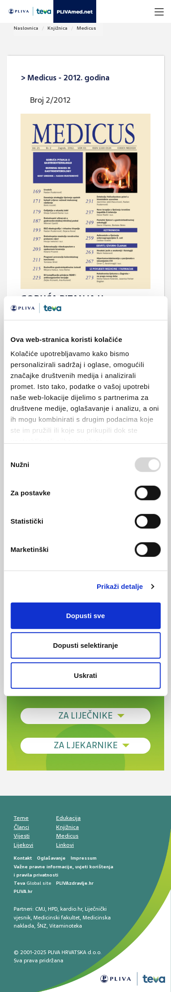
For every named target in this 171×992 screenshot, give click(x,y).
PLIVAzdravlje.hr (74, 883)
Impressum (84, 858)
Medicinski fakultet (56, 917)
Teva (19, 883)
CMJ (40, 909)
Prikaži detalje (120, 586)
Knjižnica (57, 28)
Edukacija (68, 818)
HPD (52, 909)
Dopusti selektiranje (85, 645)
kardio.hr (71, 909)
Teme (21, 818)
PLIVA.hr (23, 891)
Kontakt (23, 858)
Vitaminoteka (65, 926)
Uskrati (85, 675)
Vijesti (22, 836)
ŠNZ (42, 926)
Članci (21, 827)
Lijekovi (23, 845)
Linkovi (65, 845)
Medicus (86, 28)
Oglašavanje (51, 858)
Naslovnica (26, 28)
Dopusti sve (85, 615)
